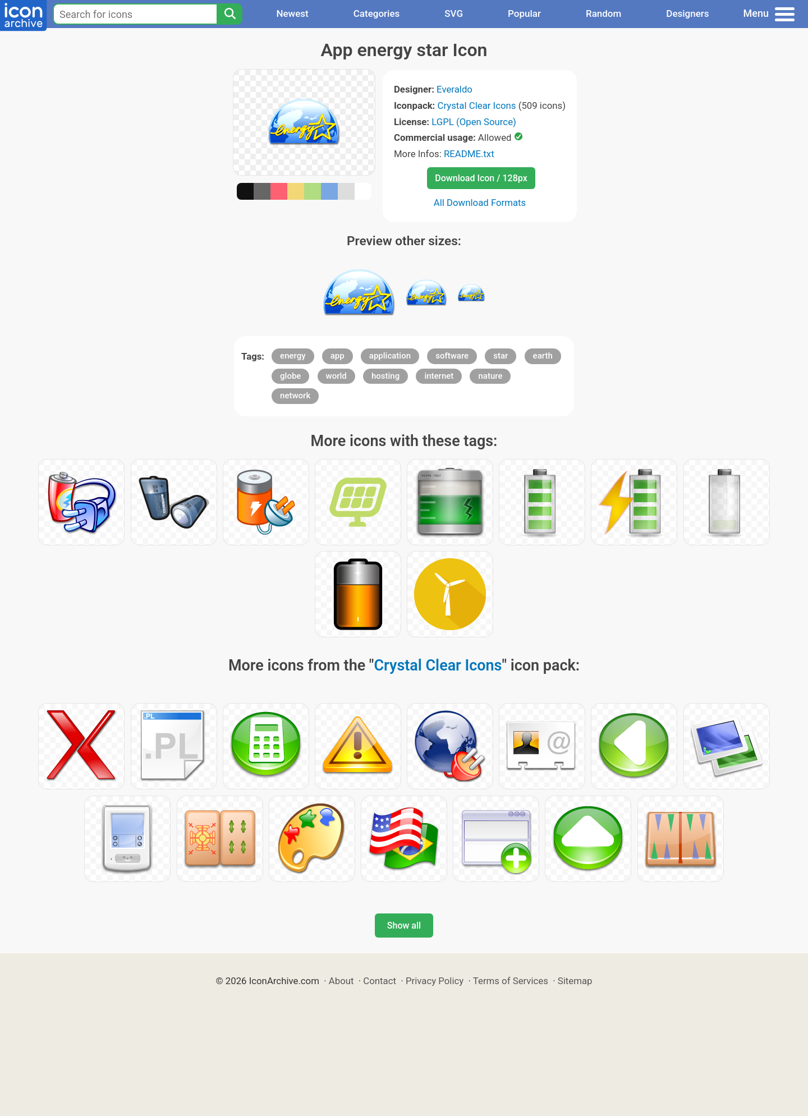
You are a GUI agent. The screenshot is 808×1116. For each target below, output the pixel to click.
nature (490, 376)
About (341, 980)
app (337, 356)
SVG (453, 13)
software (452, 356)
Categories (377, 13)
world (336, 376)
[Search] (229, 14)
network (295, 396)
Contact (379, 980)
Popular (524, 13)
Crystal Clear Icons (477, 105)
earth (543, 356)
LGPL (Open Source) (473, 121)
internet (438, 376)
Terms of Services (510, 980)
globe (290, 376)
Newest (292, 13)
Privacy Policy (434, 980)
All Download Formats (480, 202)
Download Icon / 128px (481, 178)
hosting (385, 376)
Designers (687, 13)
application (390, 356)
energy (292, 356)
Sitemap (575, 980)
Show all (404, 925)
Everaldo (454, 89)
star (500, 356)
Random (603, 13)
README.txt (469, 153)
